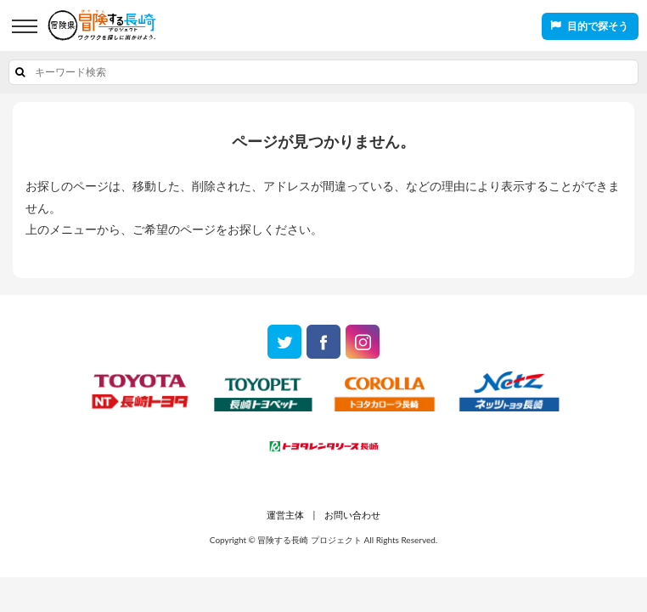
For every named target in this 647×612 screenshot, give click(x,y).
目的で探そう (597, 26)
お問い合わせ (352, 514)
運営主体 (285, 514)
